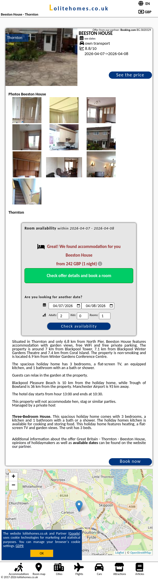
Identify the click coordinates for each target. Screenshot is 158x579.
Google (74, 533)
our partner (21, 446)
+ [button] (13, 477)
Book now (130, 461)
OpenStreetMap (140, 552)
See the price (130, 75)
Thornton (14, 37)
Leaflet (119, 552)
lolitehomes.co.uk (79, 8)
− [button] (13, 485)
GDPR (20, 546)
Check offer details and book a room (79, 275)
